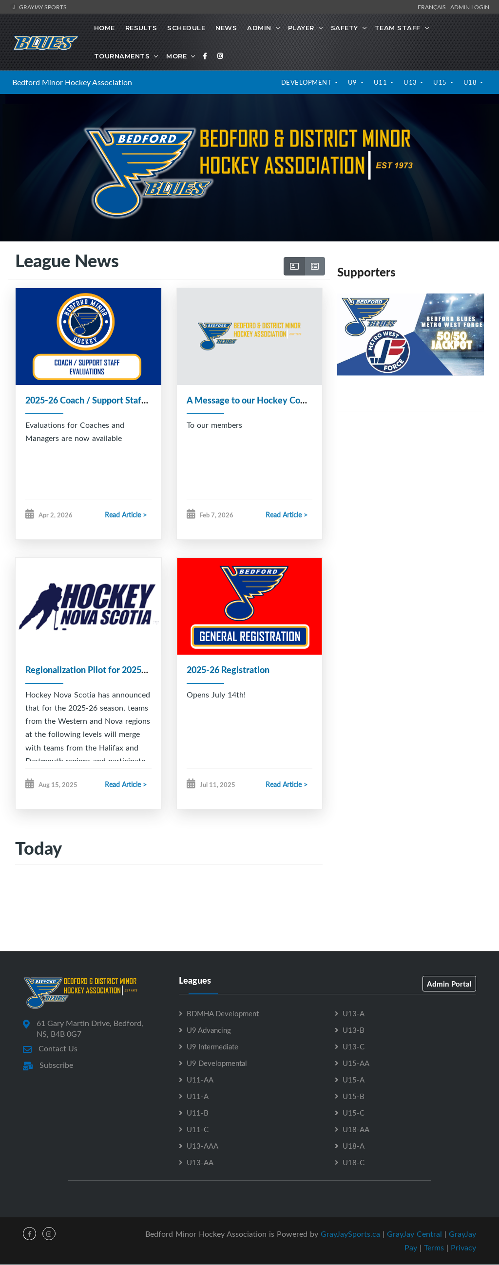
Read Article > (126, 514)
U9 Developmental (217, 1063)
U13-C (354, 1047)
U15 (440, 82)
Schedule (186, 28)
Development (307, 82)
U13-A (354, 1014)
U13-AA (200, 1163)
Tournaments (122, 56)
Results (141, 28)
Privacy (463, 1248)
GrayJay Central (414, 1234)
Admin (259, 28)
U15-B (354, 1096)
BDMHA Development (223, 1014)
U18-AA (356, 1130)
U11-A (198, 1096)
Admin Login (469, 7)
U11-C (198, 1130)
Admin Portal (449, 984)
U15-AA (356, 1063)
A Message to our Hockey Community (261, 400)
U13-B (354, 1030)
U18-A (354, 1146)
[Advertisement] (410, 480)
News (226, 28)
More (176, 56)
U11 (381, 82)
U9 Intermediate (212, 1047)
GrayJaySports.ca (350, 1234)
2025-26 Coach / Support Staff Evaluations (108, 400)
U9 (353, 82)
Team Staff (398, 28)
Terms (434, 1248)
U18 (471, 82)
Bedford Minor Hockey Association (72, 82)
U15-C (354, 1113)
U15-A (354, 1080)
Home (104, 28)
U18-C (354, 1163)
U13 (411, 82)
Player (301, 28)
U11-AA (200, 1080)
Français (433, 7)
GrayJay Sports (38, 7)
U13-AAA (202, 1146)
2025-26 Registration (228, 669)
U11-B (198, 1113)
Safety (344, 28)
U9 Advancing (209, 1030)
